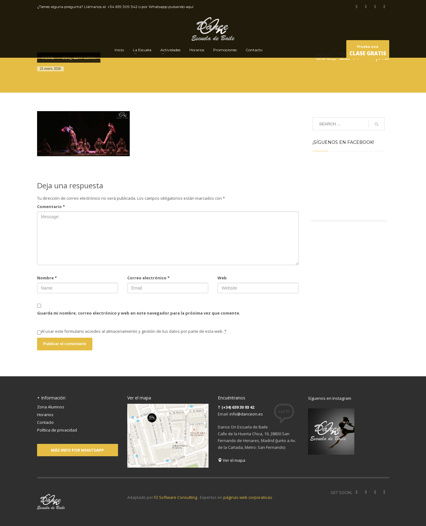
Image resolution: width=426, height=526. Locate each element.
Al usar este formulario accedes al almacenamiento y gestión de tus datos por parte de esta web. (133, 331)
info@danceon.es (246, 414)
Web (222, 278)
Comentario (51, 206)
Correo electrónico (148, 278)
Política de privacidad (57, 430)
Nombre (47, 278)
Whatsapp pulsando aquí (171, 6)
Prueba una (367, 51)
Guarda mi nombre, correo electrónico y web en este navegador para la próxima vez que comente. (138, 313)
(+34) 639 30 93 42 (237, 407)
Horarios (45, 414)
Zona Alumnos (50, 407)
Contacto (45, 422)
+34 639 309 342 (122, 6)
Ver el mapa (231, 460)
